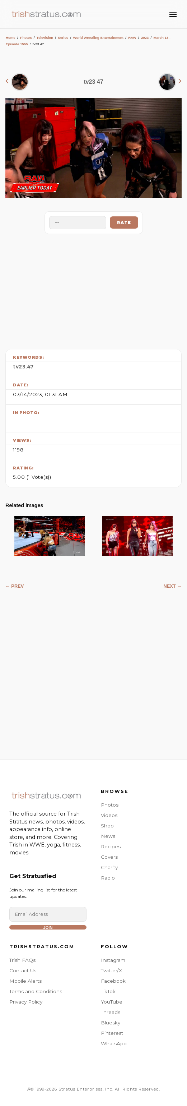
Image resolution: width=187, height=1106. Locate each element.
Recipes (111, 846)
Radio (108, 878)
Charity (109, 867)
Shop (107, 826)
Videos (109, 815)
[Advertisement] (94, 290)
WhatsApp (114, 1043)
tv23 (19, 367)
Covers (109, 857)
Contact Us (22, 970)
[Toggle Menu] (173, 14)
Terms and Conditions (35, 991)
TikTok (108, 991)
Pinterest (112, 1033)
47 (30, 367)
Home (10, 38)
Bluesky (110, 1022)
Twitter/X (111, 970)
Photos (26, 38)
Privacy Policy (25, 1002)
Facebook (113, 981)
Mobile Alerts (25, 981)
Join (47, 927)
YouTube (111, 1002)
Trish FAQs (22, 960)
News (108, 836)
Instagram (113, 960)
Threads (110, 1012)
